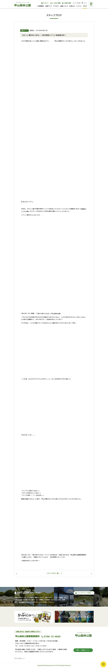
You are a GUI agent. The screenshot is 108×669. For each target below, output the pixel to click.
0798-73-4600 (52, 636)
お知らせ (72, 6)
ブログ (85, 6)
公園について (64, 6)
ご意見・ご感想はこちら (82, 650)
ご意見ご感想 (66, 3)
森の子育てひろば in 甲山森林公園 (48, 314)
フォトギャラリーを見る (83, 593)
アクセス (56, 6)
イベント (79, 6)
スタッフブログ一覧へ (53, 573)
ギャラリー (45, 3)
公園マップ (48, 6)
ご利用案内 (40, 6)
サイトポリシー (19, 658)
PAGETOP (103, 664)
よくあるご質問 (55, 3)
